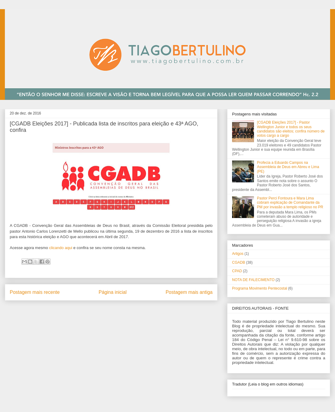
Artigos (237, 254)
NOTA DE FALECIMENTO (253, 280)
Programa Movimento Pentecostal (259, 288)
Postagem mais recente (35, 292)
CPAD (237, 271)
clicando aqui (60, 247)
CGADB (238, 262)
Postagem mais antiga (189, 292)
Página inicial (113, 292)
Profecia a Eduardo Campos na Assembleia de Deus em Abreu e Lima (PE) (288, 167)
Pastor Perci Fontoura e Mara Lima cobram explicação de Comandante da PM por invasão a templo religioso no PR (290, 202)
